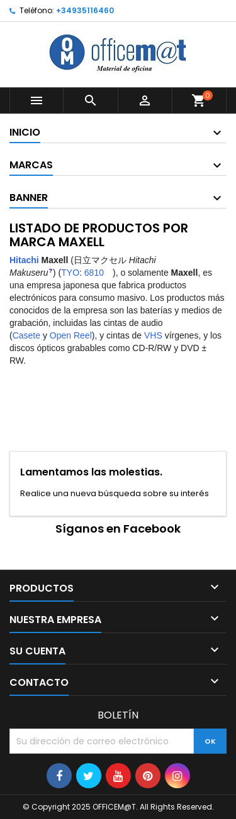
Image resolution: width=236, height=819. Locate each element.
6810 (94, 273)
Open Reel (71, 335)
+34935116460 (85, 10)
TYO (70, 273)
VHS (153, 335)
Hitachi (24, 260)
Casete (26, 335)
